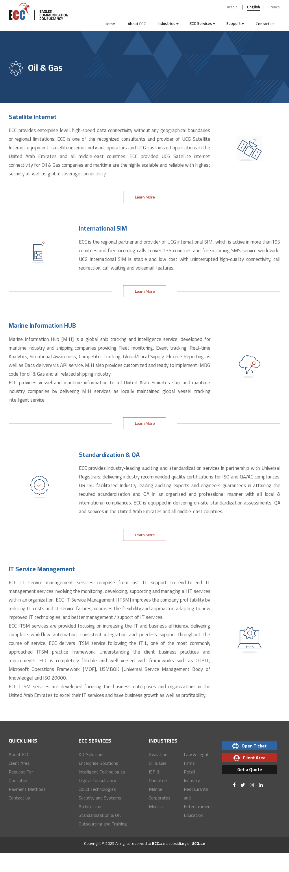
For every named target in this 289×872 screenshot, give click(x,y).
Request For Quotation (21, 776)
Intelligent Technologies (102, 771)
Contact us (265, 23)
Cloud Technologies (97, 789)
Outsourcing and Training (103, 823)
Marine (155, 789)
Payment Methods (27, 789)
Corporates (160, 797)
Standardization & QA (100, 815)
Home (110, 23)
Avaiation (158, 754)
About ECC (137, 23)
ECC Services (202, 23)
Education (193, 815)
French (274, 6)
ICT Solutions (92, 754)
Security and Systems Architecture (100, 802)
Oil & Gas (157, 763)
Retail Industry (192, 776)
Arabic (232, 6)
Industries (168, 23)
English (253, 6)
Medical (156, 806)
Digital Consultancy (97, 780)
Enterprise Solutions (98, 763)
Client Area (19, 763)
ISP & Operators (158, 776)
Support (235, 23)
